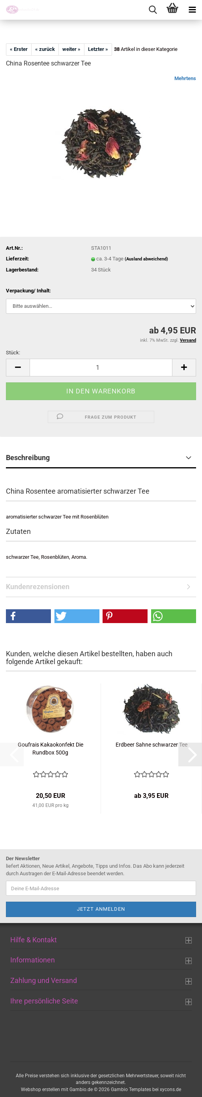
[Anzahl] (101, 367)
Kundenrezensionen (37, 586)
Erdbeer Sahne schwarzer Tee (151, 744)
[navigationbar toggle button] (192, 10)
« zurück (45, 49)
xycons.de (170, 1089)
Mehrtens (185, 78)
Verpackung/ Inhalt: (28, 291)
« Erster (19, 49)
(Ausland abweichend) (146, 259)
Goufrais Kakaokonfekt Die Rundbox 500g (50, 748)
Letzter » (98, 49)
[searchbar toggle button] (153, 10)
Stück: (13, 353)
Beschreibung (28, 457)
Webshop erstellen (40, 1089)
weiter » (71, 49)
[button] (18, 367)
